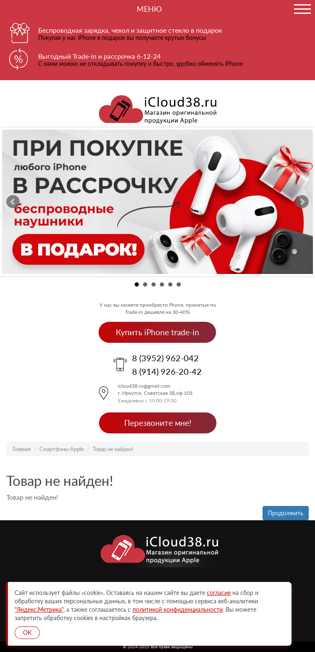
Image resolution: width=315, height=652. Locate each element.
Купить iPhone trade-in (157, 332)
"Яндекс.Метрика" (39, 609)
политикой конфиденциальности (178, 609)
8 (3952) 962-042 (165, 358)
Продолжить (285, 512)
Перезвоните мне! (157, 423)
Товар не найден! (113, 449)
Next (302, 202)
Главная (22, 449)
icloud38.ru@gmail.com (144, 386)
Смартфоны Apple (61, 449)
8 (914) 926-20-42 (167, 371)
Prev (13, 202)
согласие (219, 592)
